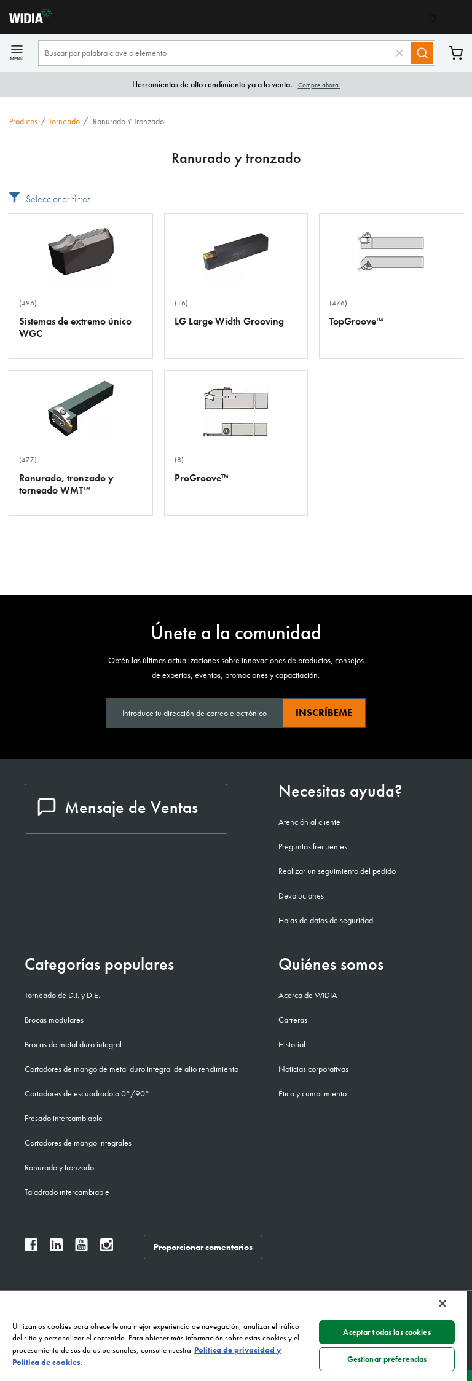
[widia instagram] (106, 1247)
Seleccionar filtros (58, 198)
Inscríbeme (324, 712)
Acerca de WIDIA (307, 995)
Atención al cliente (309, 821)
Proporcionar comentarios (203, 1247)
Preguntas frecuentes (312, 846)
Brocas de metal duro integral (73, 1044)
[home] (26, 20)
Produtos (23, 121)
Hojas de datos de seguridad (325, 920)
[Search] (422, 53)
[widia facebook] (31, 1247)
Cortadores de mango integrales (78, 1142)
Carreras (292, 1019)
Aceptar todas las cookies (386, 1332)
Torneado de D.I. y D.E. (62, 995)
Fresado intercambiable (64, 1117)
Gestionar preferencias (387, 1359)
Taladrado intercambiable (67, 1191)
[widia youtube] (81, 1247)
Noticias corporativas (313, 1068)
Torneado (64, 121)
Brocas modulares (54, 1019)
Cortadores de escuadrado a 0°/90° (87, 1093)
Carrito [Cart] (456, 53)
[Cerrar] (442, 1303)
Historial (291, 1044)
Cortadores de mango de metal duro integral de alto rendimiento (131, 1068)
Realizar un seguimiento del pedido (337, 870)
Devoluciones (301, 895)
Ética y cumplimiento (312, 1093)
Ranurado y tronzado (59, 1167)
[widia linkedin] (56, 1247)
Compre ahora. (319, 85)
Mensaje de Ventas (117, 807)
